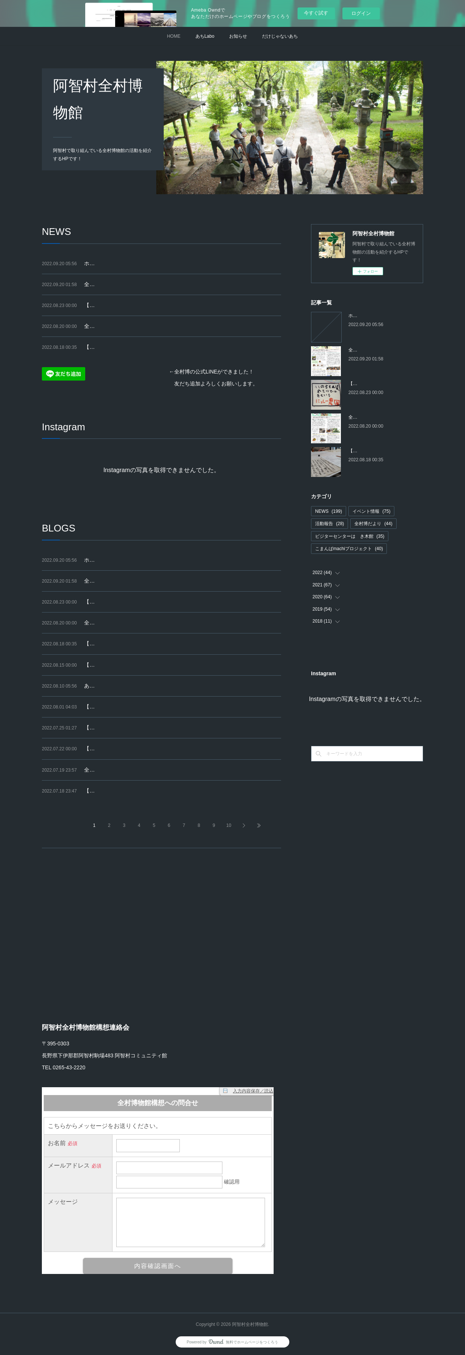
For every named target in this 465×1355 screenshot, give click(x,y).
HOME (174, 36)
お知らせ (238, 36)
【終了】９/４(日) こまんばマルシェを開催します (142, 305)
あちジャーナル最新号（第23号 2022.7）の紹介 (140, 686)
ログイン (361, 13)
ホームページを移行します (115, 263)
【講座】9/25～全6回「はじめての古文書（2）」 (142, 347)
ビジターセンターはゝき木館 (349, 536)
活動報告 (329, 523)
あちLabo (205, 36)
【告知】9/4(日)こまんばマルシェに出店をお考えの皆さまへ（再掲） (165, 791)
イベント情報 (371, 511)
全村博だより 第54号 (110, 284)
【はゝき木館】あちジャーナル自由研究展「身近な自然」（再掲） (162, 665)
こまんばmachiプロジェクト (349, 548)
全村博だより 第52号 (110, 770)
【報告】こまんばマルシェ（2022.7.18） (132, 728)
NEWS (328, 511)
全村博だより (373, 523)
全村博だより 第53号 (110, 326)
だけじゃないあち (280, 36)
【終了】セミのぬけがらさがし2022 (126, 707)
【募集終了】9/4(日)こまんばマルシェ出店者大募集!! (146, 748)
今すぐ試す (316, 13)
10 (228, 825)
